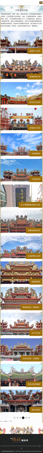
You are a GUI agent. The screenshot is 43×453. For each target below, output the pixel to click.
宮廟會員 (5, 421)
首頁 (1, 421)
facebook (21, 448)
